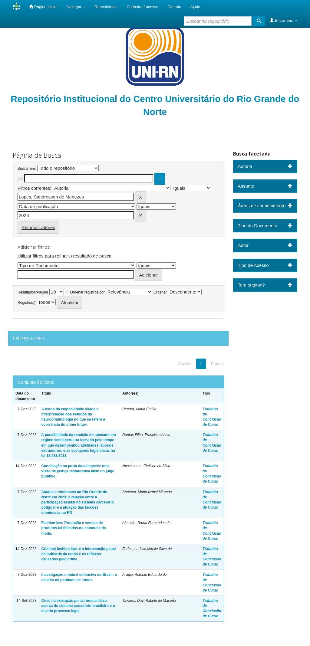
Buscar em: (27, 168)
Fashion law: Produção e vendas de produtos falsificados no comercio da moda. (73, 528)
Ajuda (195, 7)
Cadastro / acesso (142, 7)
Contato (174, 7)
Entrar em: (283, 20)
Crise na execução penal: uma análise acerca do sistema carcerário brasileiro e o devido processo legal (78, 605)
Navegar (76, 7)
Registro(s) (26, 302)
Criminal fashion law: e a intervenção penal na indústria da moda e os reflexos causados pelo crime (78, 554)
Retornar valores (38, 227)
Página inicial (43, 6)
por (20, 179)
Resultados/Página (33, 292)
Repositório (105, 7)
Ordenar (160, 292)
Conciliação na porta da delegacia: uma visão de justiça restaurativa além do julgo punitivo (77, 471)
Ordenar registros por (87, 292)
